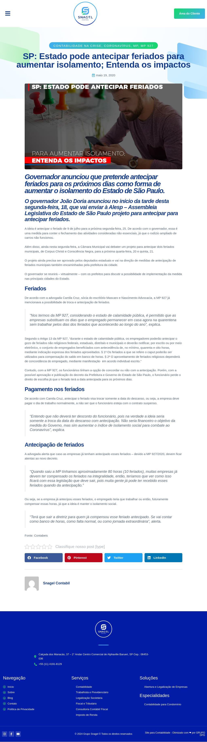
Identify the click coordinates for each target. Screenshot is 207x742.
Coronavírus (117, 45)
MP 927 (147, 45)
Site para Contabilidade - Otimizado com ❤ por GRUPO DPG (175, 734)
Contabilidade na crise (77, 45)
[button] (8, 13)
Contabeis (41, 535)
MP (135, 45)
